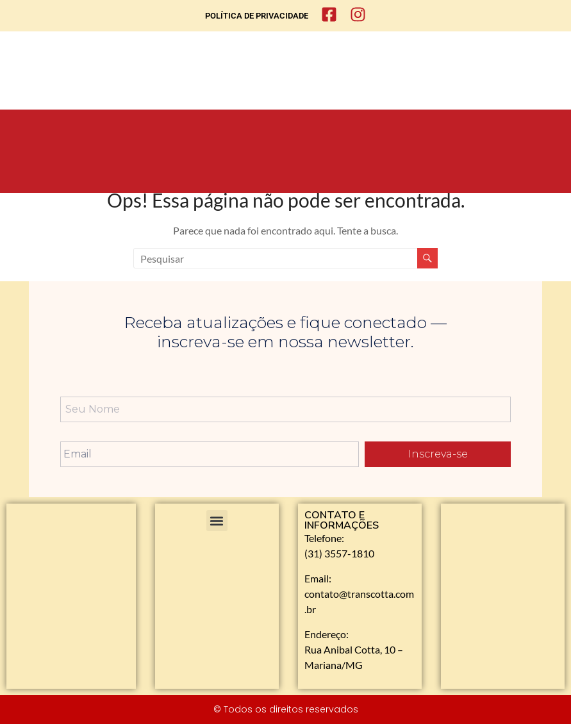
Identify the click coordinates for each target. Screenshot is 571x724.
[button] (217, 520)
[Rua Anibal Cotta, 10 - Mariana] (502, 582)
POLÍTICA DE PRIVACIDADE (256, 16)
